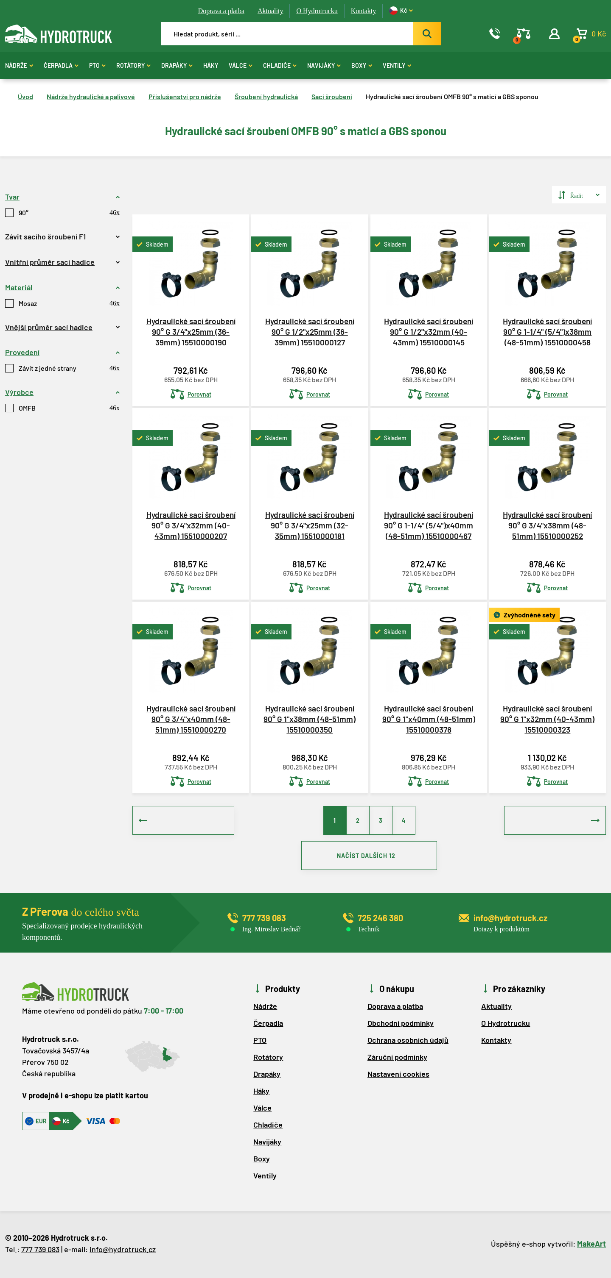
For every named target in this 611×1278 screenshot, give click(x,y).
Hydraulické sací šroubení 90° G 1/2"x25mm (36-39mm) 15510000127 (309, 331)
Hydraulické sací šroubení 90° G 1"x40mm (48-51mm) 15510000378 (428, 718)
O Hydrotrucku (316, 10)
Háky (210, 65)
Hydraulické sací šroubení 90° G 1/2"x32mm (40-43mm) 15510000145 (428, 331)
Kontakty (363, 10)
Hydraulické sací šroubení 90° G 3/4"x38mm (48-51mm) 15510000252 (547, 525)
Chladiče (280, 65)
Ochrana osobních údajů (407, 1041)
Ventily (397, 65)
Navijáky (324, 65)
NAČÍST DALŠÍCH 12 (369, 857)
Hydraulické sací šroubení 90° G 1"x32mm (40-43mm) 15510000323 (547, 718)
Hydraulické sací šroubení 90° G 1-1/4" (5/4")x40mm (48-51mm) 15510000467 (428, 525)
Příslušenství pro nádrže (185, 96)
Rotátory (133, 65)
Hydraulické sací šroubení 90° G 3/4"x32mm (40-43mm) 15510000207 (190, 525)
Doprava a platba (221, 10)
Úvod (25, 96)
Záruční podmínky (397, 1058)
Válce (240, 65)
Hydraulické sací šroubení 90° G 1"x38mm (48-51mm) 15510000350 (309, 718)
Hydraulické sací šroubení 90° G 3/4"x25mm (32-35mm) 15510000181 (309, 525)
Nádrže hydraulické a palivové (91, 96)
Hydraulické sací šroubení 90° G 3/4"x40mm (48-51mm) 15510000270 (190, 718)
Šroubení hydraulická (266, 96)
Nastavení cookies (398, 1075)
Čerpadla (61, 65)
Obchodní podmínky (400, 1024)
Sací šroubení (331, 96)
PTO (97, 65)
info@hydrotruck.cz (123, 1251)
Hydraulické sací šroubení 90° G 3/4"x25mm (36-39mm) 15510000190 (190, 331)
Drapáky (177, 65)
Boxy (361, 65)
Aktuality (270, 10)
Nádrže (19, 65)
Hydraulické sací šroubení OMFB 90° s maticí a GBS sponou (452, 96)
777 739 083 (40, 1251)
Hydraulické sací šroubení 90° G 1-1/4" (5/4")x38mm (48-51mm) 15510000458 (547, 331)
